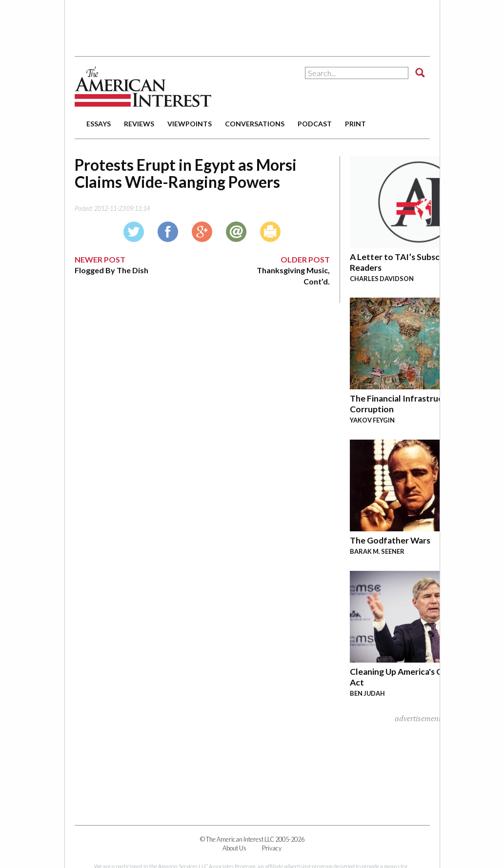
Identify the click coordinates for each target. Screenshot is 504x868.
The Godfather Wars (390, 540)
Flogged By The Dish (111, 270)
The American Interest (143, 86)
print (355, 124)
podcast (315, 124)
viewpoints (189, 124)
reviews (139, 124)
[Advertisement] (252, 24)
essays (98, 124)
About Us (234, 848)
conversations (254, 124)
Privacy (272, 848)
